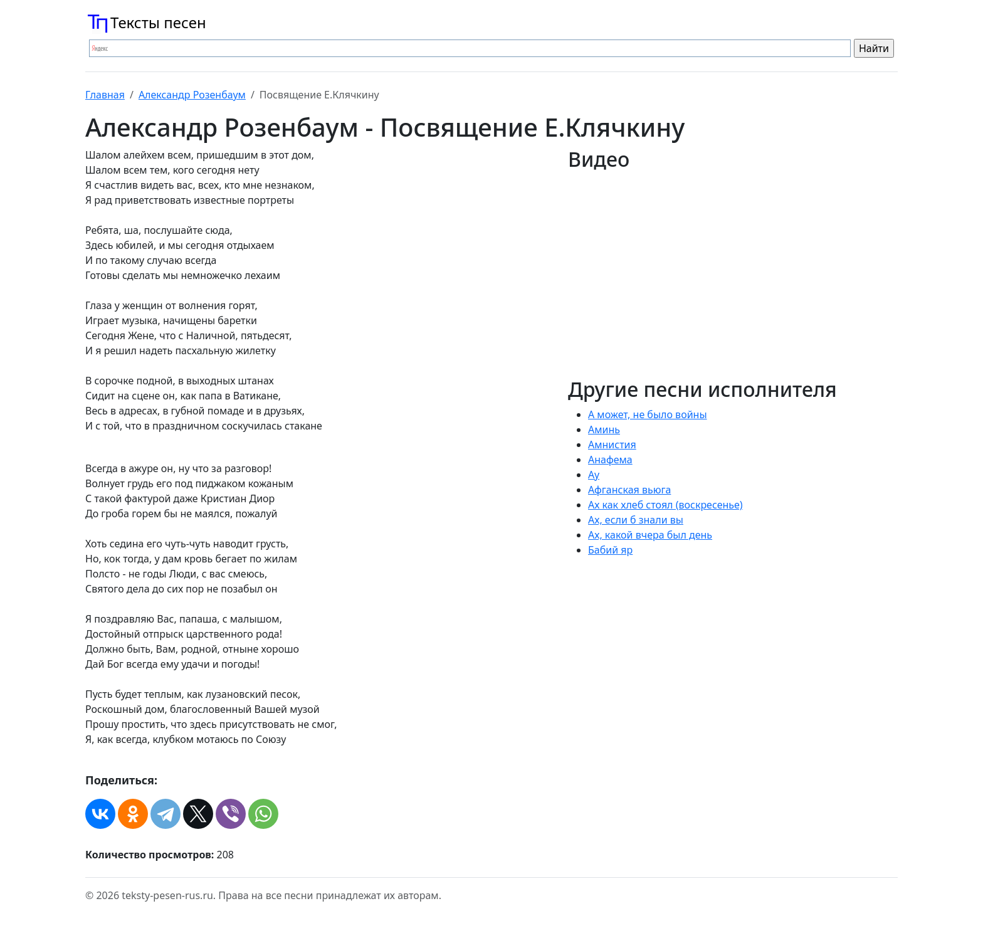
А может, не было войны (647, 414)
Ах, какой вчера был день (650, 535)
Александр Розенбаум (192, 95)
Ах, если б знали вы (635, 520)
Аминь (604, 429)
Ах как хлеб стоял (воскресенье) (665, 505)
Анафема (610, 459)
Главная (105, 95)
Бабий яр (610, 550)
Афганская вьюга (629, 490)
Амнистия (612, 444)
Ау (593, 475)
